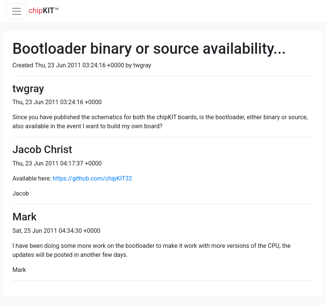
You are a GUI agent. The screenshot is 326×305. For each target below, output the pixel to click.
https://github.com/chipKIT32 (92, 178)
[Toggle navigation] (16, 11)
